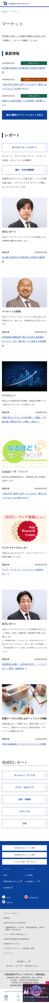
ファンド (7, 869)
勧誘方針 (7, 918)
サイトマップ (8, 953)
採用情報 (7, 888)
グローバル (24, 811)
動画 (5, 875)
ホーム (4, 11)
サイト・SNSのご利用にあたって (16, 934)
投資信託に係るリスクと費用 (24, 848)
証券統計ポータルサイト (12, 944)
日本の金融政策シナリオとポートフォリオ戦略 (24, 744)
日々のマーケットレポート (24, 147)
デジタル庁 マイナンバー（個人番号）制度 (19, 948)
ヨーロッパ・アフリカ (24, 775)
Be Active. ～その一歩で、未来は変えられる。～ (23, 966)
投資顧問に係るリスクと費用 (24, 855)
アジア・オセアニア (24, 787)
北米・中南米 (24, 799)
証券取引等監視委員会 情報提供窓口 (16, 939)
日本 (24, 823)
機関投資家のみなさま (12, 881)
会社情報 (29, 875)
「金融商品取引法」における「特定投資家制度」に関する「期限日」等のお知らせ (24, 928)
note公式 (9, 902)
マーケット (30, 869)
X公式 (8, 898)
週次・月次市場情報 (24, 170)
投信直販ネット (31, 881)
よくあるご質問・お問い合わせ (25, 862)
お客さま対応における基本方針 (15, 923)
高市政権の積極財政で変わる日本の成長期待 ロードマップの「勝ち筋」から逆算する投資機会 (24, 341)
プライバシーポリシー (12, 913)
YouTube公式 (33, 898)
